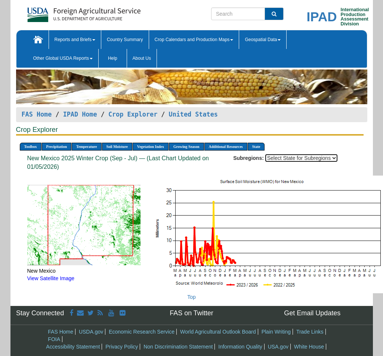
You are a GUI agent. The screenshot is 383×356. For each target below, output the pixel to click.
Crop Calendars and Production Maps (194, 39)
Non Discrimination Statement (178, 347)
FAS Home (37, 114)
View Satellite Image (51, 278)
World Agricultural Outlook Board (218, 332)
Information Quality (240, 347)
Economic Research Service (141, 332)
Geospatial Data (263, 39)
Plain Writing (276, 332)
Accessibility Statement (73, 347)
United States (193, 114)
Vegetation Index (150, 147)
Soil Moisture (117, 147)
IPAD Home (80, 114)
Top (191, 297)
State (256, 147)
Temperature (86, 147)
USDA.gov (91, 332)
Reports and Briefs (75, 39)
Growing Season (186, 147)
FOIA (54, 339)
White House (309, 347)
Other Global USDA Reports (63, 58)
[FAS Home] (65, 12)
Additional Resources (226, 147)
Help (112, 58)
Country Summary (125, 39)
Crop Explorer (132, 114)
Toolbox (30, 147)
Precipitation (56, 147)
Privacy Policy (121, 347)
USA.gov (278, 347)
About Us (142, 58)
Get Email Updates (312, 313)
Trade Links (310, 332)
